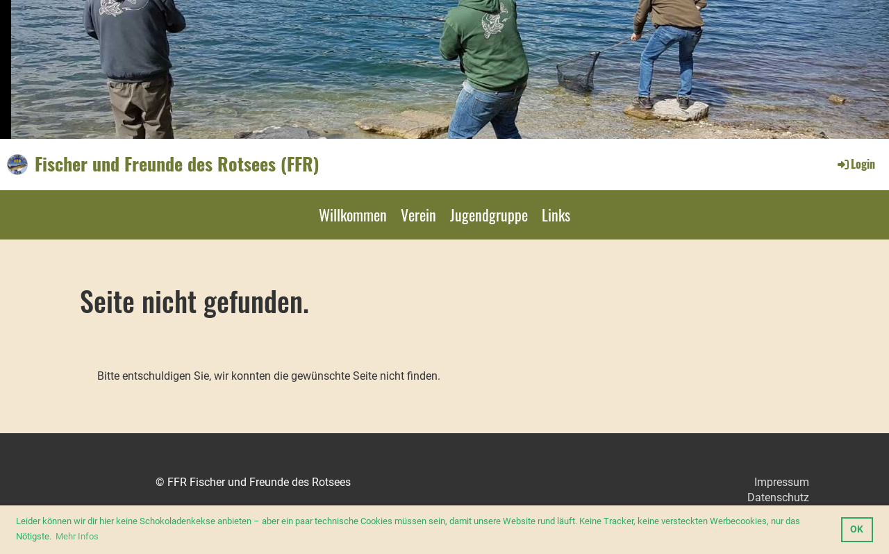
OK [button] (856, 529)
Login (855, 164)
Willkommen (353, 214)
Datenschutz (778, 497)
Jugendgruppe (489, 214)
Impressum (781, 482)
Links (556, 214)
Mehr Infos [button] (77, 536)
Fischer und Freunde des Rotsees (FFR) (177, 163)
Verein (418, 214)
